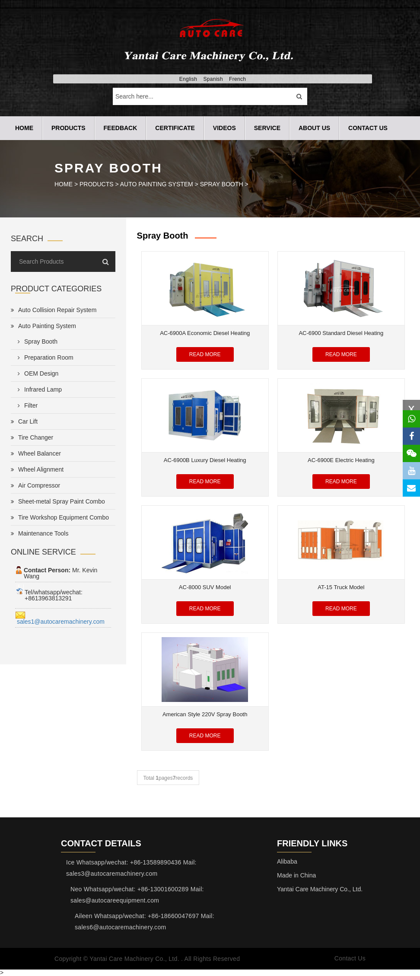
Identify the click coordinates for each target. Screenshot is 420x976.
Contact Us (350, 958)
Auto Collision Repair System (53, 309)
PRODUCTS (68, 127)
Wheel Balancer (36, 453)
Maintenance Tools (39, 533)
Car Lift (24, 421)
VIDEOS (224, 127)
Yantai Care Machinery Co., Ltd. (320, 889)
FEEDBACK (120, 127)
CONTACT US (368, 127)
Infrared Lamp (38, 389)
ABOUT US (314, 127)
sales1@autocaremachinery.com (60, 621)
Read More (205, 354)
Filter (26, 405)
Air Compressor (35, 485)
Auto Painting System (156, 184)
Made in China (296, 875)
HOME (63, 184)
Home (24, 127)
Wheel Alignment (37, 469)
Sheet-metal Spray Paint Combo (58, 501)
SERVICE (267, 127)
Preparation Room (43, 357)
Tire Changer (32, 437)
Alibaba (287, 861)
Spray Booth (221, 184)
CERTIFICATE (175, 127)
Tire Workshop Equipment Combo (60, 517)
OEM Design (36, 373)
